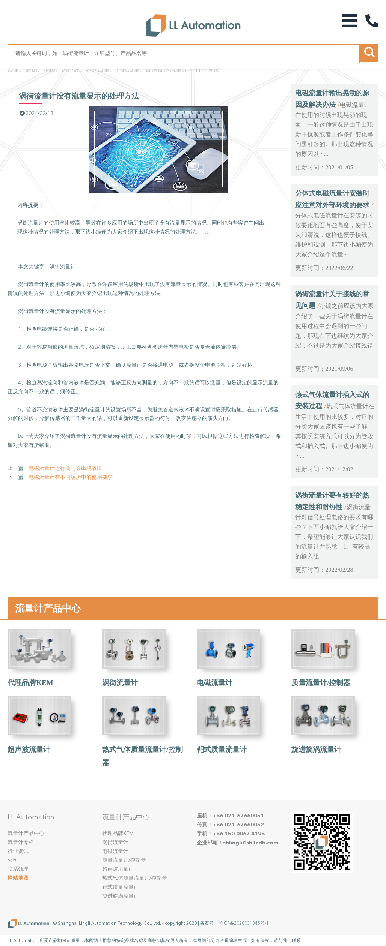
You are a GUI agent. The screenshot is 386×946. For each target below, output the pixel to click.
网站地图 (18, 878)
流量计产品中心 (48, 608)
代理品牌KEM (30, 683)
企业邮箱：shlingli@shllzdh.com (238, 843)
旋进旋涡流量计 (316, 749)
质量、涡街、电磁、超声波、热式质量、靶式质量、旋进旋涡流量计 (98, 69)
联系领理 (18, 869)
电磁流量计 (214, 683)
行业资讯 (207, 69)
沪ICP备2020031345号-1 (243, 923)
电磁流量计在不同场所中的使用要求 (71, 477)
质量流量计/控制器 (320, 683)
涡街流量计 (120, 683)
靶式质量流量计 (222, 749)
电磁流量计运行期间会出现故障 (65, 468)
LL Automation (31, 817)
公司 (13, 860)
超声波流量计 (29, 749)
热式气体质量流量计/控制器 (134, 878)
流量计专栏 (21, 842)
